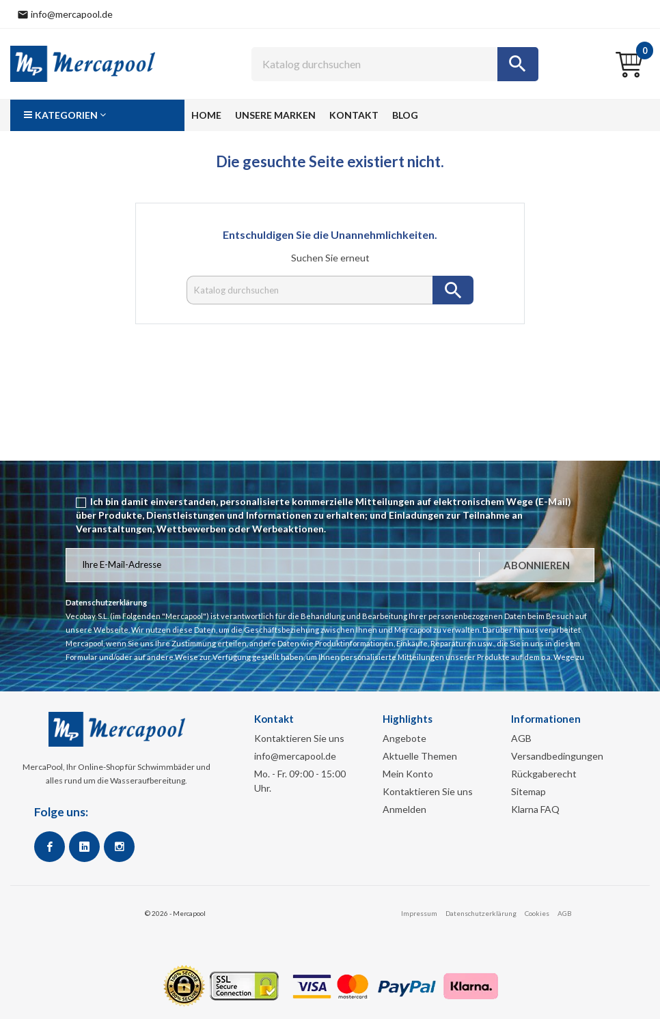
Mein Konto (408, 773)
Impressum (419, 913)
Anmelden (404, 809)
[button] (97, 115)
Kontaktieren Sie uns (299, 738)
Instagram (119, 846)
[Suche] (394, 64)
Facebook (49, 846)
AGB (521, 738)
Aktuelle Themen (420, 756)
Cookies (537, 913)
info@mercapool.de (295, 756)
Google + (84, 846)
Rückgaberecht (544, 773)
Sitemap (528, 791)
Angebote (404, 738)
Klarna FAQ (535, 809)
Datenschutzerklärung (481, 913)
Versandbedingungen (557, 756)
